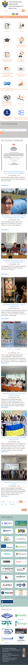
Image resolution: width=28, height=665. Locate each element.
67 (16, 130)
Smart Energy (21, 573)
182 (25, 501)
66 (13, 130)
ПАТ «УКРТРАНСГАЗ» (21, 542)
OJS (21, 589)
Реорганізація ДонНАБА (7, 118)
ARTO (7, 589)
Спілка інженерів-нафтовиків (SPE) (7, 89)
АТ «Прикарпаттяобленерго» (21, 597)
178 (10, 501)
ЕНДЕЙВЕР (21, 581)
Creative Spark (21, 635)
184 (6, 504)
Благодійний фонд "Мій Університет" (7, 103)
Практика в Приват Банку (21, 550)
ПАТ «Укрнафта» (7, 535)
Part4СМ (7, 627)
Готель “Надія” (7, 573)
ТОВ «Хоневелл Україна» (21, 566)
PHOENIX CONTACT (7, 566)
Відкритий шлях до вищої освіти (21, 118)
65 (10, 130)
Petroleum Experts (7, 605)
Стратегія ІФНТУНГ (21, 89)
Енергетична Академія (21, 75)
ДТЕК (21, 535)
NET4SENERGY (21, 619)
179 (14, 501)
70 (25, 130)
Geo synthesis (7, 542)
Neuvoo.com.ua (7, 558)
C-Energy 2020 (21, 627)
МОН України (7, 527)
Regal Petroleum (7, 581)
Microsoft (21, 558)
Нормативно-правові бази (7, 60)
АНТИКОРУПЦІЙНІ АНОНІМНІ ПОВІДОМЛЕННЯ (7, 75)
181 (21, 502)
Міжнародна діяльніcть (21, 46)
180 (17, 501)
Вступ (7, 31)
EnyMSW (7, 619)
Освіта (7, 46)
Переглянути (4, 185)
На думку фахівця (21, 60)
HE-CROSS (21, 642)
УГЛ (21, 527)
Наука (21, 31)
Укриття (21, 104)
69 (22, 130)
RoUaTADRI (7, 635)
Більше (24, 510)
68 (19, 130)
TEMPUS (7, 550)
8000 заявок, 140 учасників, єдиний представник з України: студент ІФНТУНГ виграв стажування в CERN (14, 217)
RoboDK (7, 596)
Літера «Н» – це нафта (14, 349)
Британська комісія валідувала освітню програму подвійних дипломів (14, 173)
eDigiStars (7, 642)
